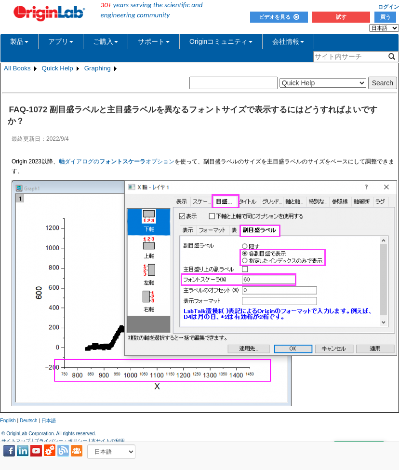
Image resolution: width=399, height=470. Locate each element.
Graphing (97, 68)
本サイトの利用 (108, 440)
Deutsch (29, 420)
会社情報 (288, 41)
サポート (154, 41)
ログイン (388, 7)
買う (385, 17)
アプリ (60, 41)
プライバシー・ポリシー (60, 440)
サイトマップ (15, 440)
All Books (17, 68)
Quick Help (57, 68)
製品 (19, 41)
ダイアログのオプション (116, 161)
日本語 (48, 420)
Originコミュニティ (221, 41)
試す (341, 17)
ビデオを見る (279, 17)
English (8, 420)
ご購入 (105, 41)
